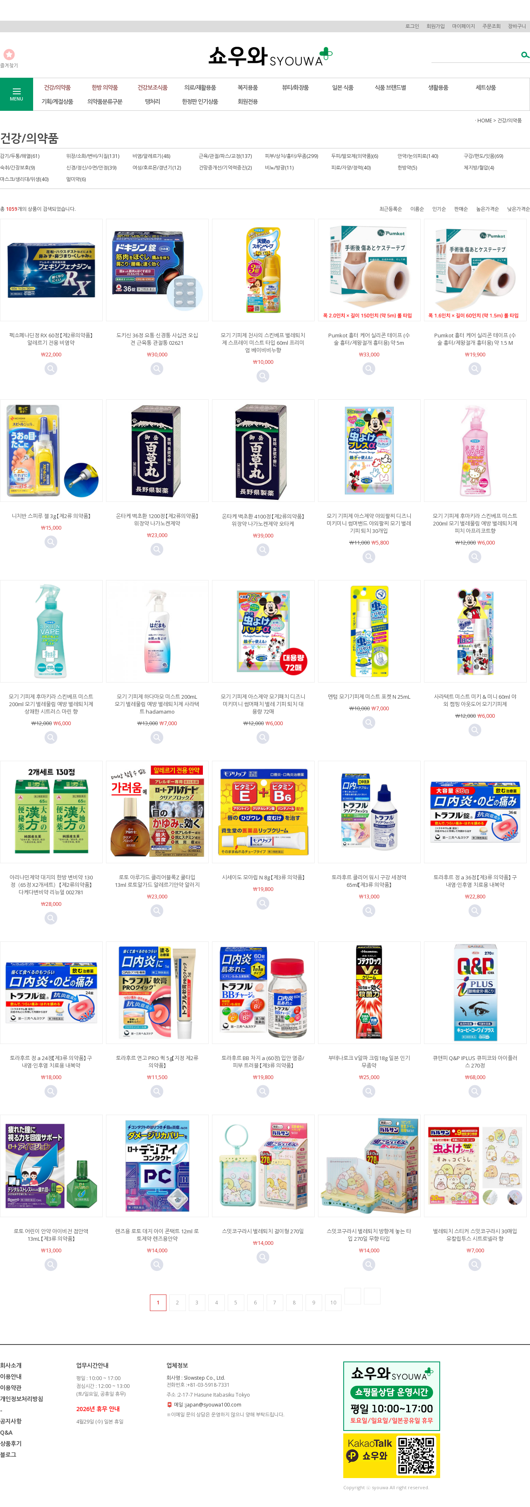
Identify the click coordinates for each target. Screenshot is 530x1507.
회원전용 (248, 101)
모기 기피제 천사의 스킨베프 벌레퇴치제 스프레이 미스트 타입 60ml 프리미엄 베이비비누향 (263, 343)
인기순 (439, 209)
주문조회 (491, 26)
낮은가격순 (518, 209)
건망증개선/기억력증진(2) (225, 167)
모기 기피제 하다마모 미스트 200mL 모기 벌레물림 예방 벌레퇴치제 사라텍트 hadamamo (157, 704)
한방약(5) (407, 167)
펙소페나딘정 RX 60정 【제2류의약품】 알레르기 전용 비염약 (51, 339)
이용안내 (11, 1376)
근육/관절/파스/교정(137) (225, 156)
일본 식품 (342, 87)
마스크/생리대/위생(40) (24, 179)
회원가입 (435, 26)
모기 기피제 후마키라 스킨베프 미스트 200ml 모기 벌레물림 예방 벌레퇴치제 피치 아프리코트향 (475, 523)
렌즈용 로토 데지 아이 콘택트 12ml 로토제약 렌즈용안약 (157, 1235)
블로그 (8, 1455)
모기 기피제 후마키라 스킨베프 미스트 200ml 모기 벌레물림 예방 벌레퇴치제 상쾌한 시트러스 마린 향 (51, 704)
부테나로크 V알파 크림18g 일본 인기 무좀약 (369, 1061)
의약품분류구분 (104, 101)
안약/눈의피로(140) (418, 156)
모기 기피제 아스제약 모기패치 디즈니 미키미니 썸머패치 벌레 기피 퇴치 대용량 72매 (263, 704)
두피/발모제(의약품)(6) (354, 156)
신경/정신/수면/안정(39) (91, 167)
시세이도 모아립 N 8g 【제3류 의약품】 (263, 877)
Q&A (6, 1432)
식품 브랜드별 (390, 87)
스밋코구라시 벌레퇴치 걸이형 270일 (263, 1231)
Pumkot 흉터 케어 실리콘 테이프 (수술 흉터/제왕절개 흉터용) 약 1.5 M (475, 339)
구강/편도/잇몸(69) (483, 156)
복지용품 (248, 87)
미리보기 (51, 368)
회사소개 (11, 1365)
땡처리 (152, 101)
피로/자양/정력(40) (351, 167)
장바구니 (517, 26)
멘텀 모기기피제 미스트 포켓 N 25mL (369, 696)
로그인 (412, 26)
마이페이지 (463, 26)
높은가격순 (487, 209)
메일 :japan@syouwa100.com (207, 1404)
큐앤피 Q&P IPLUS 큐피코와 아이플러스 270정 (475, 1061)
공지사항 (11, 1421)
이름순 (417, 209)
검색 (523, 55)
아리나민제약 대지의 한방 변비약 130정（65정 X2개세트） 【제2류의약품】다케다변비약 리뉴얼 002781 (51, 885)
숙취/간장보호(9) (17, 167)
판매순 (461, 209)
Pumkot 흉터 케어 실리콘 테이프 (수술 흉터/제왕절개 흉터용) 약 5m (369, 339)
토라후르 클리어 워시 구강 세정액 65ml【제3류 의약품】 (369, 881)
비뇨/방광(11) (279, 167)
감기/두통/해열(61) (19, 156)
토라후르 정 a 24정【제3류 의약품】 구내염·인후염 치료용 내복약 (51, 1061)
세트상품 (486, 87)
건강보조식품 (152, 87)
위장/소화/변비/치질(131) (92, 156)
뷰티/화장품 (295, 87)
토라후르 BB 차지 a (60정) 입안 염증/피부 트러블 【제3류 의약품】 (263, 1061)
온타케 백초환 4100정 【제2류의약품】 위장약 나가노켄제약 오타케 (265, 520)
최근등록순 (390, 209)
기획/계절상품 (57, 101)
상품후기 (11, 1443)
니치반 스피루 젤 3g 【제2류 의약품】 (51, 516)
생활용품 (438, 87)
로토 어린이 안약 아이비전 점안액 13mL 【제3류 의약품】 (51, 1235)
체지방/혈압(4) (479, 167)
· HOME (483, 120)
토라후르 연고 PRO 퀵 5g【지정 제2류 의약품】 (157, 1061)
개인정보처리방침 (21, 1399)
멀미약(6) (76, 179)
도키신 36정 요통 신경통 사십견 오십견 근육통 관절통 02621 (157, 339)
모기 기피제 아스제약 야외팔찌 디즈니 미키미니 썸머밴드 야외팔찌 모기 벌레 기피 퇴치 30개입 (369, 523)
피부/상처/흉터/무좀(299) (291, 156)
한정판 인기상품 (200, 101)
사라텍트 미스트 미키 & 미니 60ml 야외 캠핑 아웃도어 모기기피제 (475, 700)
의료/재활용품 (200, 87)
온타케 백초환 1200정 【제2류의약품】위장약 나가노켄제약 (157, 519)
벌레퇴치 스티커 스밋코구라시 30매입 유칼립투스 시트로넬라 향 (475, 1235)
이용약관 (11, 1388)
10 (333, 1302)
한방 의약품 (105, 87)
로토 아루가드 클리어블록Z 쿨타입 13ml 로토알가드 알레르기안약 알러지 (157, 881)
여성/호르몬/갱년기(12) (156, 167)
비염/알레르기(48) (151, 156)
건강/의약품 (57, 87)
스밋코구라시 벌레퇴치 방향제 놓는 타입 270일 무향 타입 (369, 1235)
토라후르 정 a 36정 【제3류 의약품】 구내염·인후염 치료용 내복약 (475, 881)
